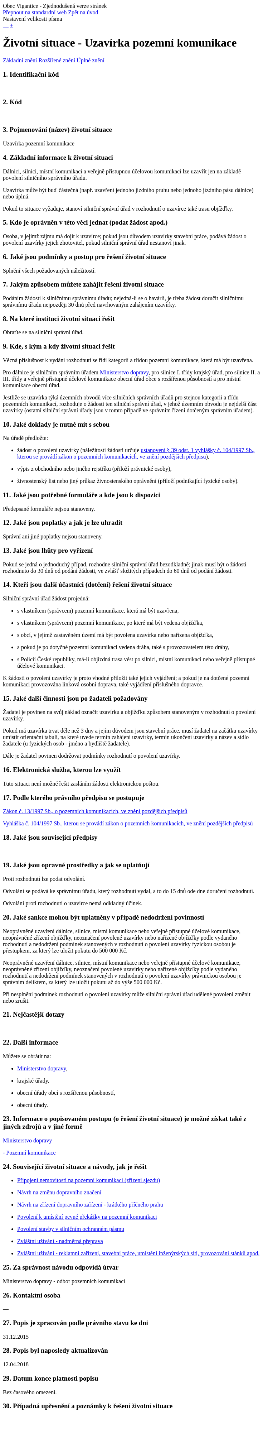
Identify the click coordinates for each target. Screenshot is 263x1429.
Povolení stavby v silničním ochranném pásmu (70, 1229)
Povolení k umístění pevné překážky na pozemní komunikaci (87, 1217)
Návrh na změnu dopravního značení (59, 1192)
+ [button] (11, 25)
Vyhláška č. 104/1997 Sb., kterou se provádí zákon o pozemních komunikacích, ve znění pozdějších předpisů (128, 823)
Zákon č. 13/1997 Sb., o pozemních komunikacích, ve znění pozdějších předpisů (95, 811)
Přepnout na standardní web (35, 12)
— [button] (6, 25)
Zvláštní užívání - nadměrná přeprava (60, 1241)
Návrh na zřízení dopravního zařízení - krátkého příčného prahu (90, 1205)
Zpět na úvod (83, 12)
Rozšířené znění (57, 60)
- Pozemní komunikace (29, 1153)
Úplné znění (90, 60)
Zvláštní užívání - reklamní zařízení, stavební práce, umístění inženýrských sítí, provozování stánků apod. (138, 1253)
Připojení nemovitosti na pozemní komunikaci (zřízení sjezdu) (88, 1180)
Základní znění (20, 60)
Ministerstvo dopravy (124, 372)
